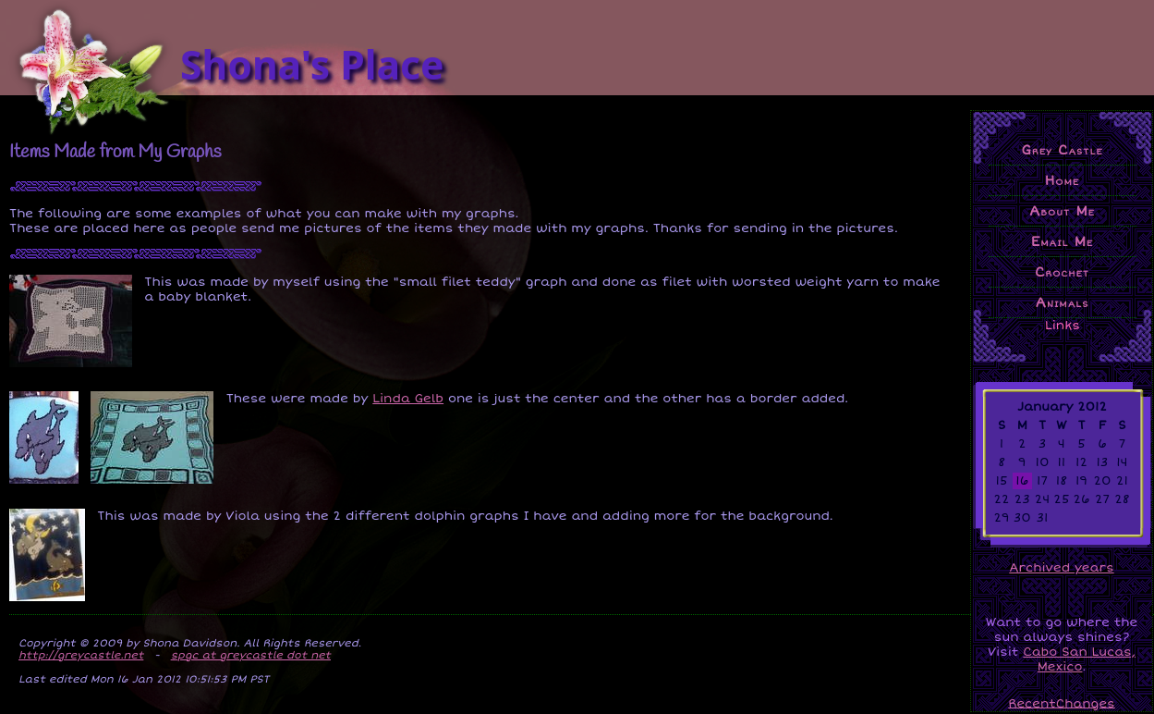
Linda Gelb (407, 398)
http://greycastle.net (80, 654)
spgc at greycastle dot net (251, 654)
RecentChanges (1061, 703)
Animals (1062, 302)
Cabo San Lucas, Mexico (1079, 659)
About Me (1062, 211)
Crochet (1062, 272)
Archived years (1061, 567)
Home (1062, 180)
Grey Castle (1061, 150)
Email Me (1062, 241)
